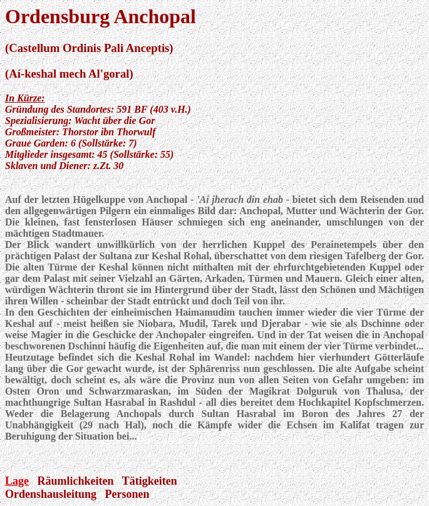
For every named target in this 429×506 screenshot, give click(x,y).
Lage (17, 481)
